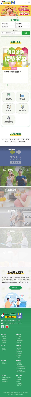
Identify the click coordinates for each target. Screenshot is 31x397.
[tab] (7, 85)
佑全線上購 (19, 370)
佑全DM (4, 348)
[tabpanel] (15, 10)
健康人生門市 (5, 379)
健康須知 (4, 363)
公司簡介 (4, 336)
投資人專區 (22, 111)
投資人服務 (19, 383)
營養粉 (18, 349)
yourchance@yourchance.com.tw (12, 323)
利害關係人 (19, 385)
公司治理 (18, 381)
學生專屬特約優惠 (21, 368)
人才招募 (4, 342)
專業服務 (4, 340)
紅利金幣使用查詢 (21, 371)
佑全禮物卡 (19, 364)
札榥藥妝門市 (5, 381)
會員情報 (18, 363)
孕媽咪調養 (19, 351)
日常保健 (18, 355)
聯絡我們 (14, 288)
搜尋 (26, 33)
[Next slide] (29, 65)
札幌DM (4, 349)
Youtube (7, 326)
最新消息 (9, 100)
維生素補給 (19, 353)
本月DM (8, 111)
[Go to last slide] (2, 65)
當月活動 (22, 100)
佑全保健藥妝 (12, 2)
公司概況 (18, 378)
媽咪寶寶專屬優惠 (21, 366)
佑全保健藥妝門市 (6, 378)
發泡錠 (18, 357)
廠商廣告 (18, 342)
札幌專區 (18, 348)
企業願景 (4, 338)
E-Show (21, 394)
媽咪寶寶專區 (8, 123)
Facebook (2, 326)
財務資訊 (18, 379)
